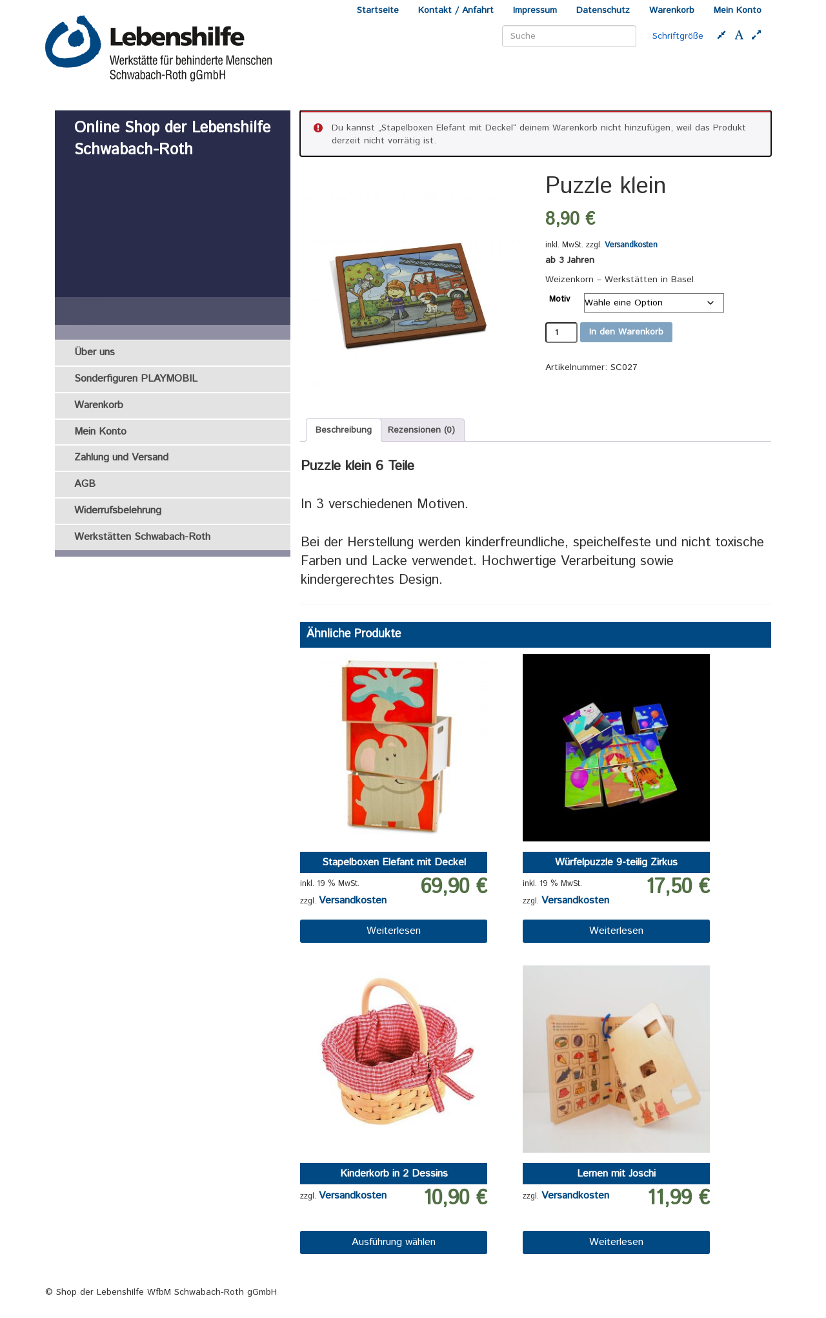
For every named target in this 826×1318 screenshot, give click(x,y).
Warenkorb (671, 10)
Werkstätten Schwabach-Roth (142, 537)
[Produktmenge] (561, 332)
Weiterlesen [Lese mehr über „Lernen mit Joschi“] (616, 1242)
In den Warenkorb (626, 331)
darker (88, 303)
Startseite (378, 10)
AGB (85, 484)
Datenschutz (603, 10)
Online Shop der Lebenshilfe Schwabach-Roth (172, 139)
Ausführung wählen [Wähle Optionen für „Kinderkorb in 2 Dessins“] (394, 1242)
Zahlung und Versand (121, 457)
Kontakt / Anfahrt (456, 10)
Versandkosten (631, 245)
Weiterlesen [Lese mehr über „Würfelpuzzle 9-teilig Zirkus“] (616, 930)
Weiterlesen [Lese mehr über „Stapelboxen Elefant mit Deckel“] (394, 930)
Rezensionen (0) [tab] (421, 430)
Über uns (94, 352)
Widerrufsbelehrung (117, 510)
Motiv (559, 299)
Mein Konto (737, 10)
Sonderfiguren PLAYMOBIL (135, 378)
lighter (88, 331)
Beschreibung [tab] (344, 430)
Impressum (535, 10)
